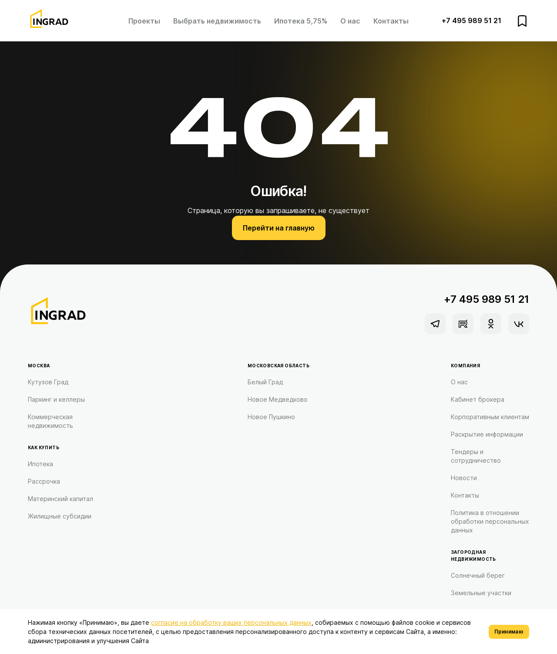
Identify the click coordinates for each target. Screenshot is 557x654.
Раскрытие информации (487, 434)
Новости (464, 477)
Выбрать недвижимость (217, 21)
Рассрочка (44, 481)
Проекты (144, 21)
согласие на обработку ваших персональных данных (231, 622)
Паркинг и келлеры (56, 399)
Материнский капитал (60, 498)
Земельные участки (481, 592)
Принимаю (508, 631)
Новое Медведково (278, 399)
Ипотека (40, 464)
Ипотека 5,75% (300, 21)
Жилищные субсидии (59, 516)
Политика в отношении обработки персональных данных (490, 521)
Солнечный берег (478, 575)
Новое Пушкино (271, 416)
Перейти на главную (279, 228)
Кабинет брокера (477, 399)
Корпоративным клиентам (490, 416)
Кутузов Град (48, 382)
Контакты (391, 21)
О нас (350, 21)
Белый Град (265, 382)
